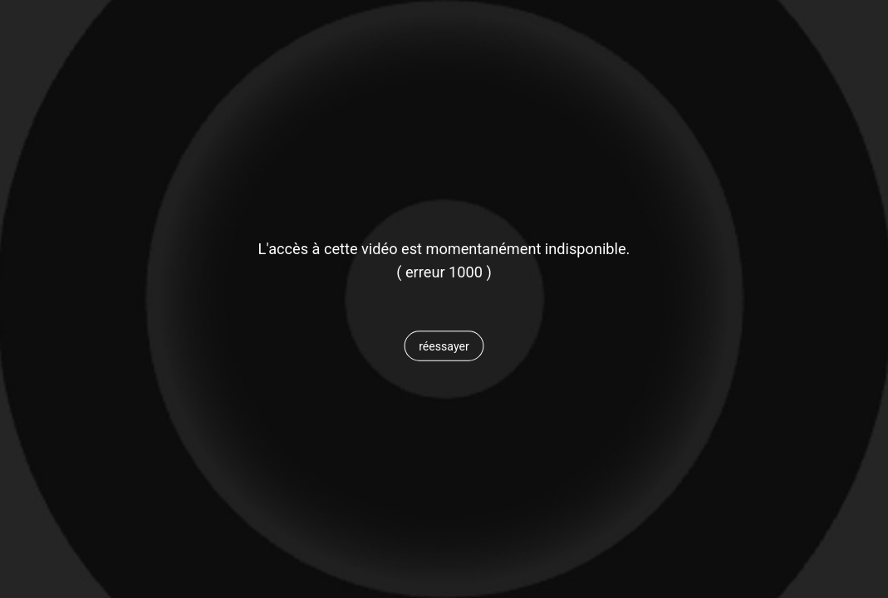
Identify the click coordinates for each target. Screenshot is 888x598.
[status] (444, 272)
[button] (444, 346)
